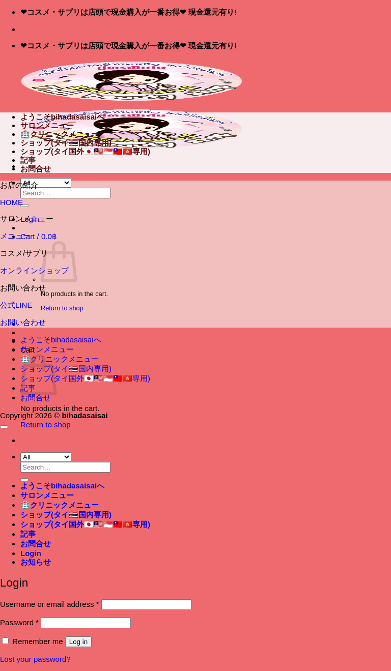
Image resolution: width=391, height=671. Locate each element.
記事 (28, 160)
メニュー (15, 235)
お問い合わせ (23, 322)
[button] (38, 236)
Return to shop (62, 308)
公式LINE (16, 305)
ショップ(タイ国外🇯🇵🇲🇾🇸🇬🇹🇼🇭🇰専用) (85, 151)
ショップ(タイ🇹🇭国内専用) (65, 142)
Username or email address (49, 604)
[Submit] (24, 205)
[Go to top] (4, 426)
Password (19, 622)
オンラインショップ (34, 270)
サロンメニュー (47, 125)
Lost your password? (35, 659)
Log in (78, 642)
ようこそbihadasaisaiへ (62, 116)
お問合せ (35, 168)
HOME (11, 202)
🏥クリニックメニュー (59, 134)
